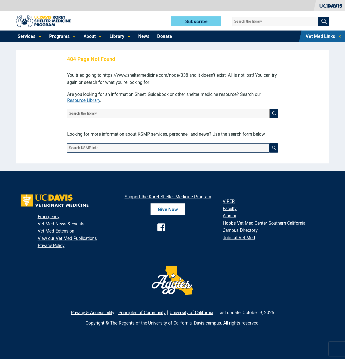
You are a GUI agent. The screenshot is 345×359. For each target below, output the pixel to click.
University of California (191, 312)
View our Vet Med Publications (67, 238)
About (90, 36)
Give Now (168, 209)
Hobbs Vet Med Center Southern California (264, 223)
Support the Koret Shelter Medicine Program (168, 196)
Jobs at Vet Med (239, 237)
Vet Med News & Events (61, 224)
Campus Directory (240, 230)
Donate (164, 36)
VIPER (229, 201)
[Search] (278, 21)
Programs (59, 36)
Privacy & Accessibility (92, 312)
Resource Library (83, 100)
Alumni (229, 215)
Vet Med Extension (56, 231)
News (143, 36)
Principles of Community (142, 312)
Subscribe (196, 21)
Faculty (230, 208)
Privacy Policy (51, 245)
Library (117, 36)
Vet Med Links (320, 36)
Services (26, 36)
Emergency (48, 216)
